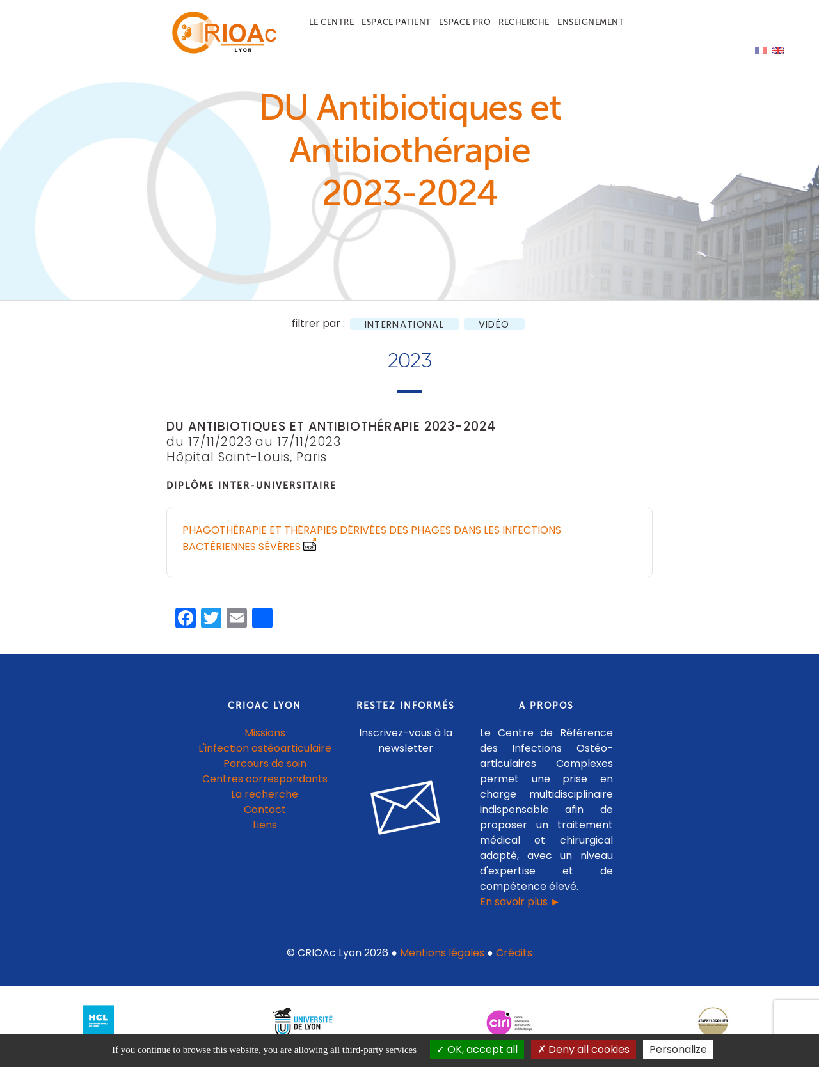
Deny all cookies (583, 1049)
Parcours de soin (264, 770)
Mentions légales (442, 959)
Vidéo (494, 331)
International (404, 331)
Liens (265, 832)
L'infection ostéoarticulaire (264, 755)
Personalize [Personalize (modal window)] (678, 1049)
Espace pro (465, 22)
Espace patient (396, 22)
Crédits (514, 959)
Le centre (331, 22)
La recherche (264, 801)
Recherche (524, 22)
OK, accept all (477, 1049)
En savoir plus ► (520, 908)
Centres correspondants (265, 786)
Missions (264, 739)
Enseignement (590, 22)
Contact (265, 816)
